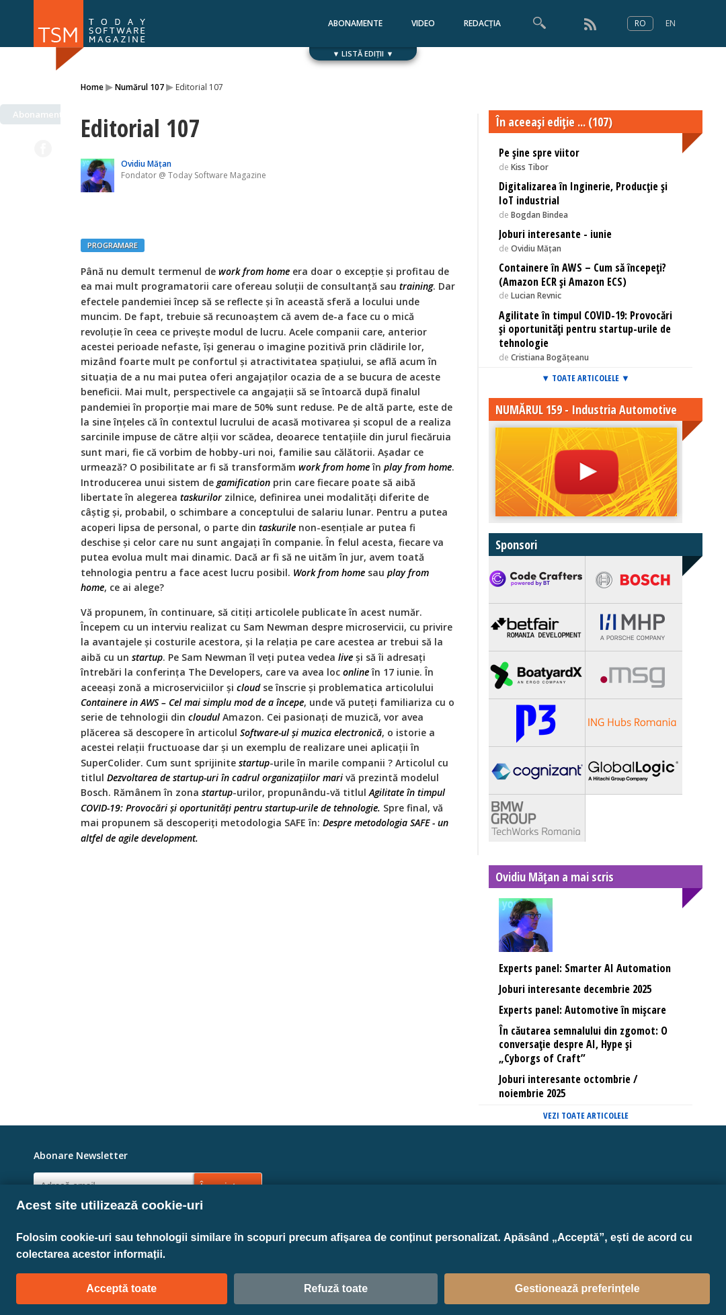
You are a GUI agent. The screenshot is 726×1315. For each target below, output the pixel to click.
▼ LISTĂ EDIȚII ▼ (363, 53)
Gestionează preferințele (577, 1288)
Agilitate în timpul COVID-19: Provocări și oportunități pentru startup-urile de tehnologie (585, 329)
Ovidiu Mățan (146, 163)
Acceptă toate (121, 1288)
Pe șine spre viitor (539, 152)
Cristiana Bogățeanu (550, 357)
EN (671, 23)
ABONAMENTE (355, 23)
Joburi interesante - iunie (555, 234)
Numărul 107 (139, 87)
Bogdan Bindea (539, 215)
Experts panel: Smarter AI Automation (585, 968)
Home (92, 87)
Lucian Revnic (536, 295)
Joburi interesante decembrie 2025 (575, 989)
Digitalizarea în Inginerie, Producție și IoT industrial (583, 193)
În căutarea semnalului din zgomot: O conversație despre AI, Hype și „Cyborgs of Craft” (583, 1044)
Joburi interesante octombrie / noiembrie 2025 (568, 1086)
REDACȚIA (482, 23)
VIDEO (423, 23)
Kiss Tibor (530, 167)
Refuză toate (336, 1288)
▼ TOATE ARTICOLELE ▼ (585, 378)
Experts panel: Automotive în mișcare (582, 1009)
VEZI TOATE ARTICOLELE (586, 1115)
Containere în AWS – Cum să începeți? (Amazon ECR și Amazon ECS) (582, 274)
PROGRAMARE (112, 245)
